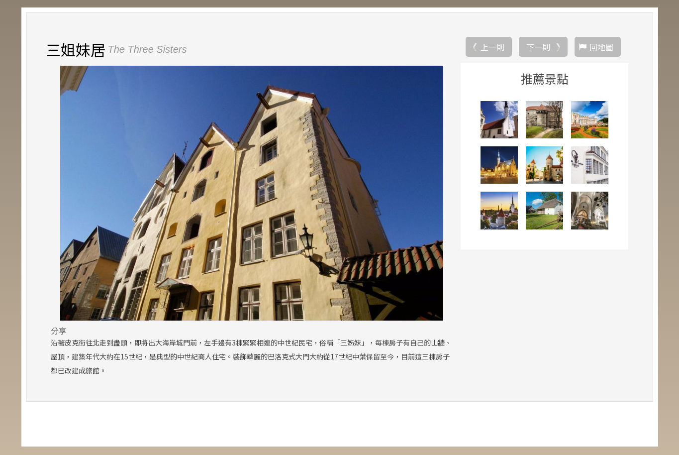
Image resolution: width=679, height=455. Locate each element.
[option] (252, 193)
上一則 (492, 47)
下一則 (538, 47)
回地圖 (601, 47)
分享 (59, 331)
